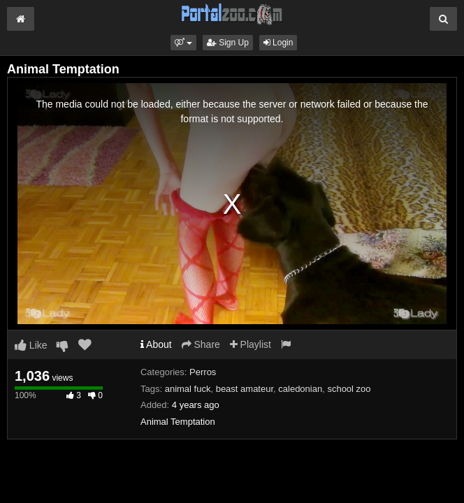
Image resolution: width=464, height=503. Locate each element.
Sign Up (228, 43)
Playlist (250, 344)
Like (31, 345)
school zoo (348, 389)
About (156, 344)
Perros (202, 372)
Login (278, 43)
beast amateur (244, 389)
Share (201, 344)
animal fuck (188, 389)
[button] (183, 42)
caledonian (300, 389)
